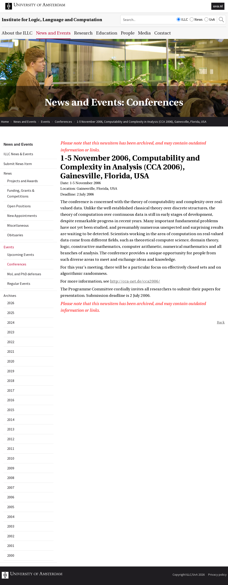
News (196, 19)
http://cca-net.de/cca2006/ (135, 281)
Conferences (63, 122)
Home (5, 122)
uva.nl (218, 6)
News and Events (25, 122)
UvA (209, 19)
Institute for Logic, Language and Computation (52, 19)
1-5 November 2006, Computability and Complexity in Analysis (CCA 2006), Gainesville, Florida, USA (141, 122)
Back (221, 322)
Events (45, 122)
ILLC (182, 19)
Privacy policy (217, 575)
